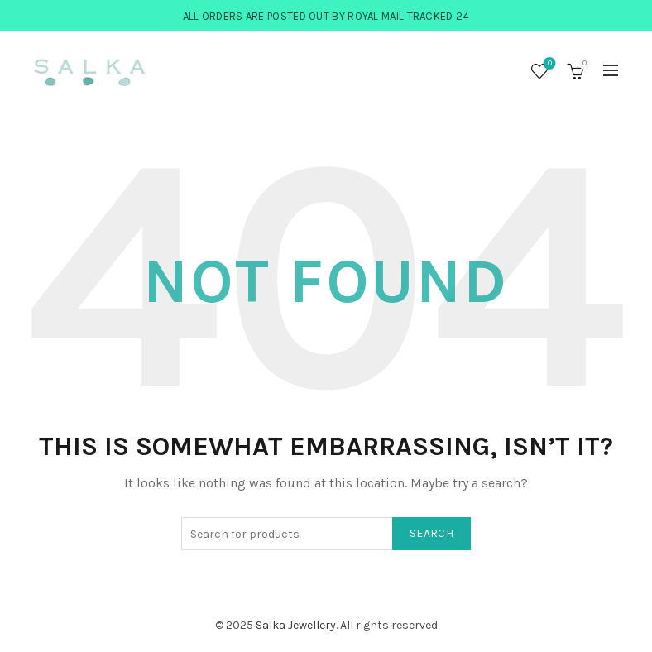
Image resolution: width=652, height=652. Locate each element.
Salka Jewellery (296, 625)
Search (431, 533)
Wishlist (548, 64)
